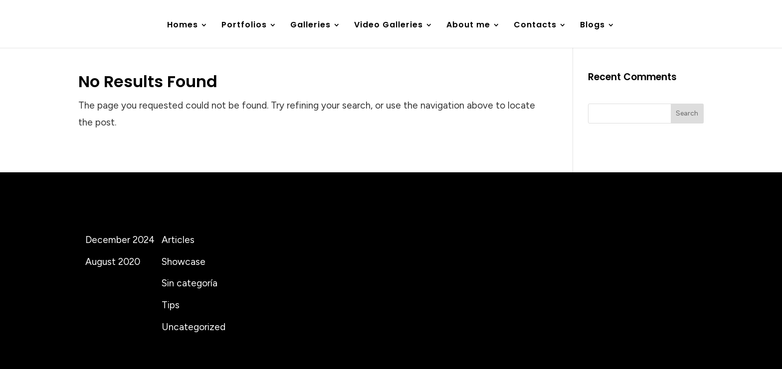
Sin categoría (189, 283)
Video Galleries (388, 25)
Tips (171, 305)
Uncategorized (193, 327)
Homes (182, 25)
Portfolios (244, 25)
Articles (178, 240)
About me (468, 25)
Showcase (183, 261)
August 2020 (112, 261)
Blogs (592, 25)
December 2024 (120, 240)
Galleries (310, 25)
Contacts (535, 25)
